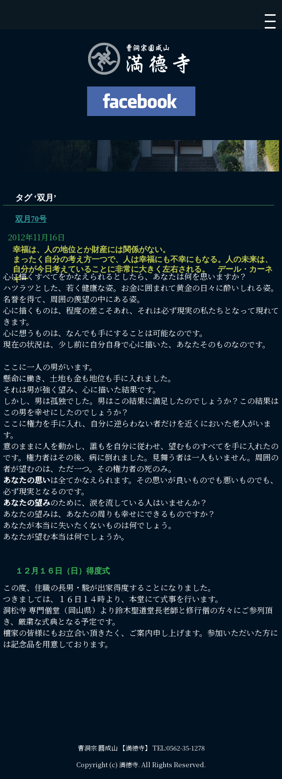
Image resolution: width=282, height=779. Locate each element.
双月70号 (31, 219)
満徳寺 (128, 764)
